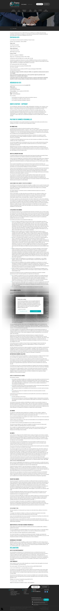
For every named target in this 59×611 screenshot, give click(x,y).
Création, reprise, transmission (15, 593)
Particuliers (30, 4)
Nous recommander (36, 591)
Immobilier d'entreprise (14, 591)
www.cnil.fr (44, 535)
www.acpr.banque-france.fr (15, 70)
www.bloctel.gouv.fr (37, 470)
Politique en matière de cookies (45, 609)
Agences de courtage (24, 11)
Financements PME (13, 594)
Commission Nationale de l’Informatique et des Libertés (28, 474)
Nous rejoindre (30, 11)
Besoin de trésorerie (14, 592)
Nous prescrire (35, 11)
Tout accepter (35, 311)
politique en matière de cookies (23, 307)
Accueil (11, 28)
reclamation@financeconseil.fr (26, 567)
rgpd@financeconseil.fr (27, 459)
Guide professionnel (46, 11)
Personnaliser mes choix (23, 311)
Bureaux (34, 589)
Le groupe (19, 11)
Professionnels (24, 4)
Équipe (25, 592)
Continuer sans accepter (22, 309)
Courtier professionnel (13, 11)
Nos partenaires (26, 593)
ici (36, 97)
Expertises (12, 589)
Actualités (40, 10)
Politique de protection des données (44, 608)
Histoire (25, 591)
